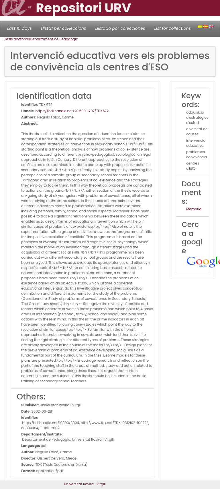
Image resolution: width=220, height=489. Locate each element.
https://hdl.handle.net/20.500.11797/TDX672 (72, 110)
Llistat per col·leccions (63, 28)
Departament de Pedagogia (54, 39)
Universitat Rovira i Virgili (85, 484)
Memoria (193, 209)
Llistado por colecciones (120, 28)
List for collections (172, 28)
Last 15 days (19, 28)
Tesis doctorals (17, 39)
